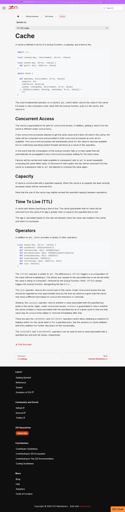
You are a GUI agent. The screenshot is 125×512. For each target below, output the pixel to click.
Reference (21, 382)
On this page (23, 28)
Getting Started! (23, 377)
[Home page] (18, 16)
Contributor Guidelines (27, 449)
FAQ (18, 484)
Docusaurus (85, 506)
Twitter (20, 418)
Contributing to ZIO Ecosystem (30, 453)
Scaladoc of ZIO (25, 392)
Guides (19, 387)
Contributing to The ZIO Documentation (35, 458)
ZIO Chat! (117, 509)
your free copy (73, 2)
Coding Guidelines (25, 463)
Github (20, 408)
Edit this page (23, 344)
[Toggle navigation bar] (4, 8)
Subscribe (22, 433)
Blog (18, 479)
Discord (21, 413)
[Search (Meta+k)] (112, 8)
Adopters (20, 489)
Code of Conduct (24, 494)
